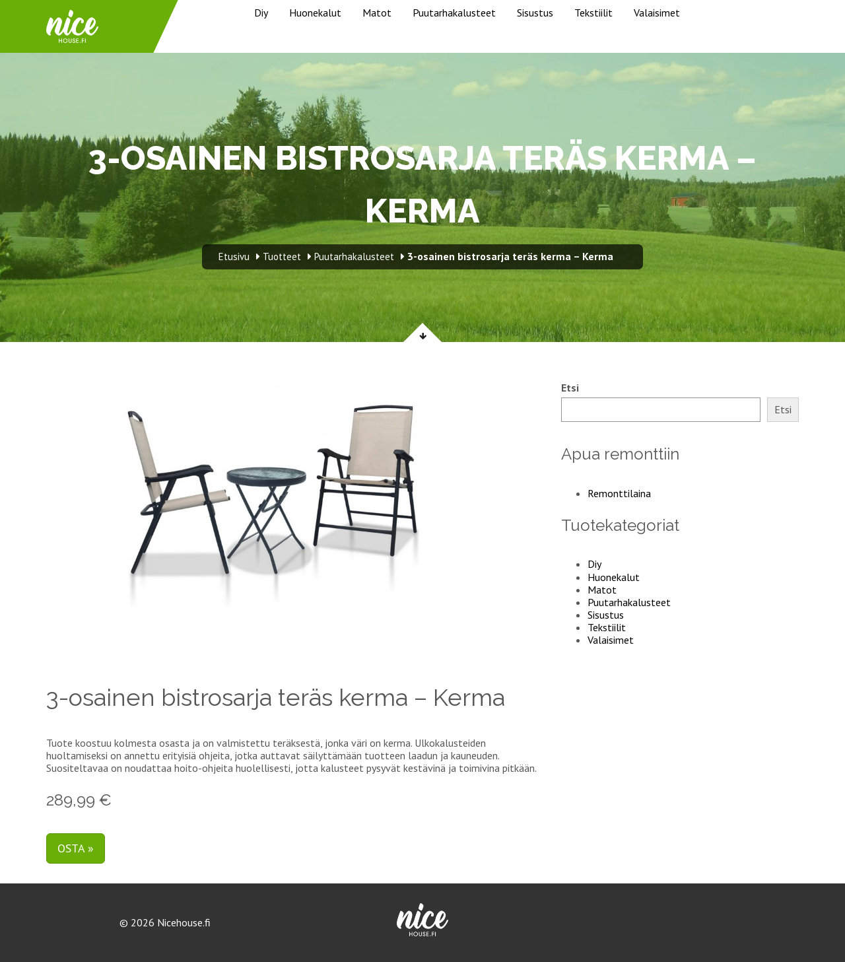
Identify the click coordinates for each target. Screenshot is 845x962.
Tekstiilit (593, 12)
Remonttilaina (619, 493)
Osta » (75, 848)
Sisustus (535, 12)
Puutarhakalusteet (454, 12)
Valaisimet (657, 12)
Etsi (570, 388)
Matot (376, 12)
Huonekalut (315, 12)
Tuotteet (282, 256)
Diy (261, 12)
